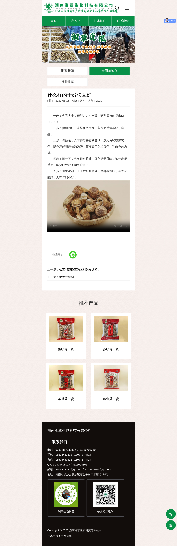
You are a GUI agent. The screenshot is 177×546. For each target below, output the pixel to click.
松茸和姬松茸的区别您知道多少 (79, 269)
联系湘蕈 (123, 21)
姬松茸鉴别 (66, 277)
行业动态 (67, 82)
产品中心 (77, 21)
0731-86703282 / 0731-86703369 (75, 449)
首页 (54, 21)
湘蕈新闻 (67, 71)
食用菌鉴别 (110, 71)
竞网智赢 (66, 535)
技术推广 (100, 21)
